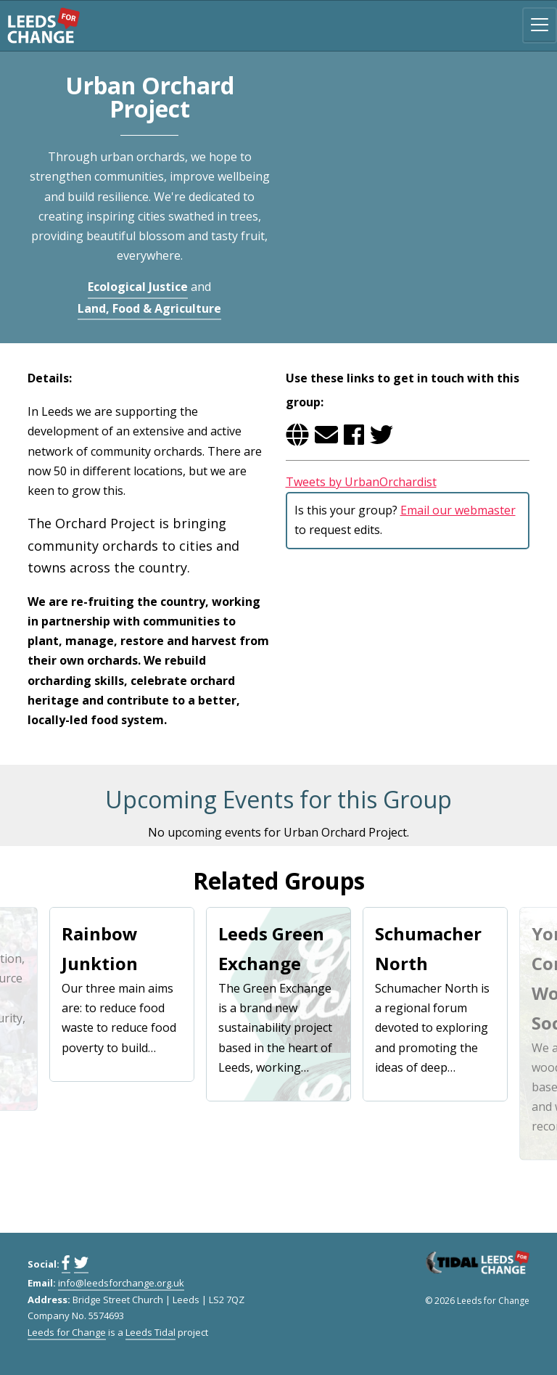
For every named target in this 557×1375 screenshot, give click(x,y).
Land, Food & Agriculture (149, 308)
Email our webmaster (458, 510)
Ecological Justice (138, 287)
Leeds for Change (43, 25)
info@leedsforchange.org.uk (121, 1282)
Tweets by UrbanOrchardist (361, 482)
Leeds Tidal (150, 1332)
